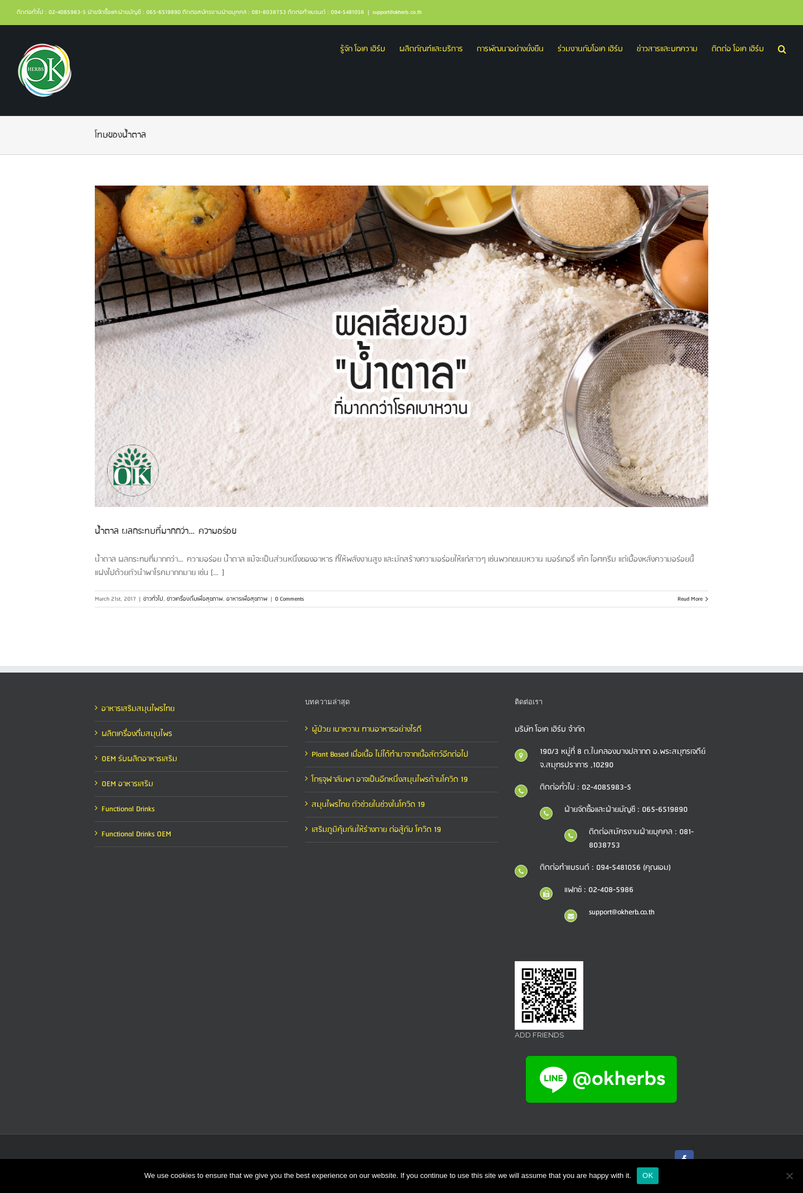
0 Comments (289, 599)
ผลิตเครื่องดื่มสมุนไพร (136, 734)
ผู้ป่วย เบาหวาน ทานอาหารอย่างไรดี (367, 729)
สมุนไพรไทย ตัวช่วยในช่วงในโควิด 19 (368, 804)
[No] (789, 1175)
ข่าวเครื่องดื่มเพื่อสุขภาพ (195, 599)
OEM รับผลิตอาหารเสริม (139, 759)
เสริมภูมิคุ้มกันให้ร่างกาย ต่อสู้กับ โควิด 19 (376, 829)
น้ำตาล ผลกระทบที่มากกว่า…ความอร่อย (165, 531)
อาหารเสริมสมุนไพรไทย (138, 708)
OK (647, 1175)
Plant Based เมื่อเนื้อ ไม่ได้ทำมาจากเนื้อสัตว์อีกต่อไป (390, 754)
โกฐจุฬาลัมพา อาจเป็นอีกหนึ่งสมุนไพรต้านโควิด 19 (390, 779)
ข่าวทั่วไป (153, 599)
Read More (690, 599)
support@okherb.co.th (397, 12)
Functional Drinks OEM (136, 834)
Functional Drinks (127, 809)
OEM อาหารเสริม (127, 784)
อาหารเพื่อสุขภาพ (247, 599)
